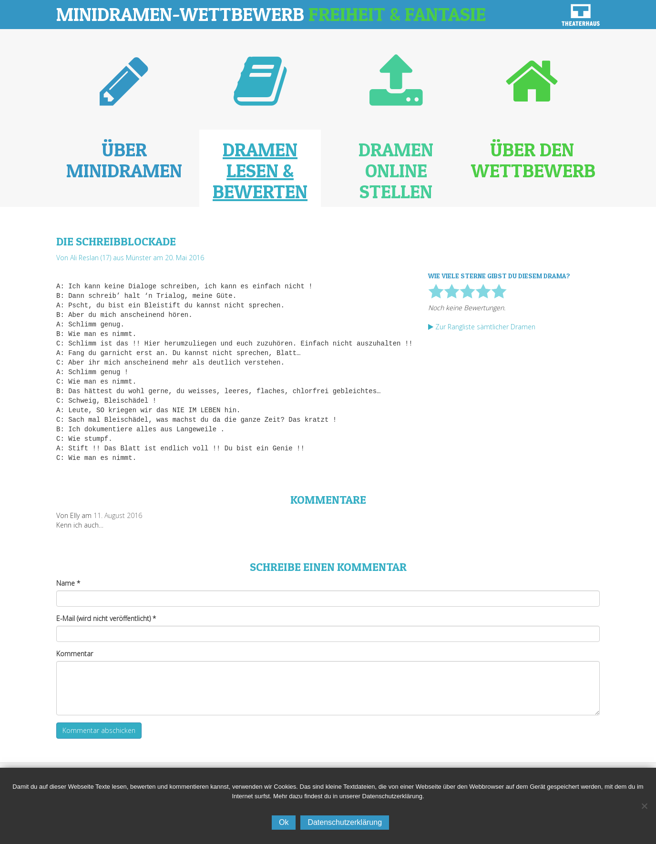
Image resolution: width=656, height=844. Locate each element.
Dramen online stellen (396, 170)
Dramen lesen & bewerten (260, 170)
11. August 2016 (117, 515)
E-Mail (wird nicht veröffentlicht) (106, 618)
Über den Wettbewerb (533, 160)
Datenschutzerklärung (345, 822)
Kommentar (74, 653)
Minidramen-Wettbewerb (271, 14)
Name (68, 583)
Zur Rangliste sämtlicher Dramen (481, 326)
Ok (283, 822)
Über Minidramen (124, 160)
